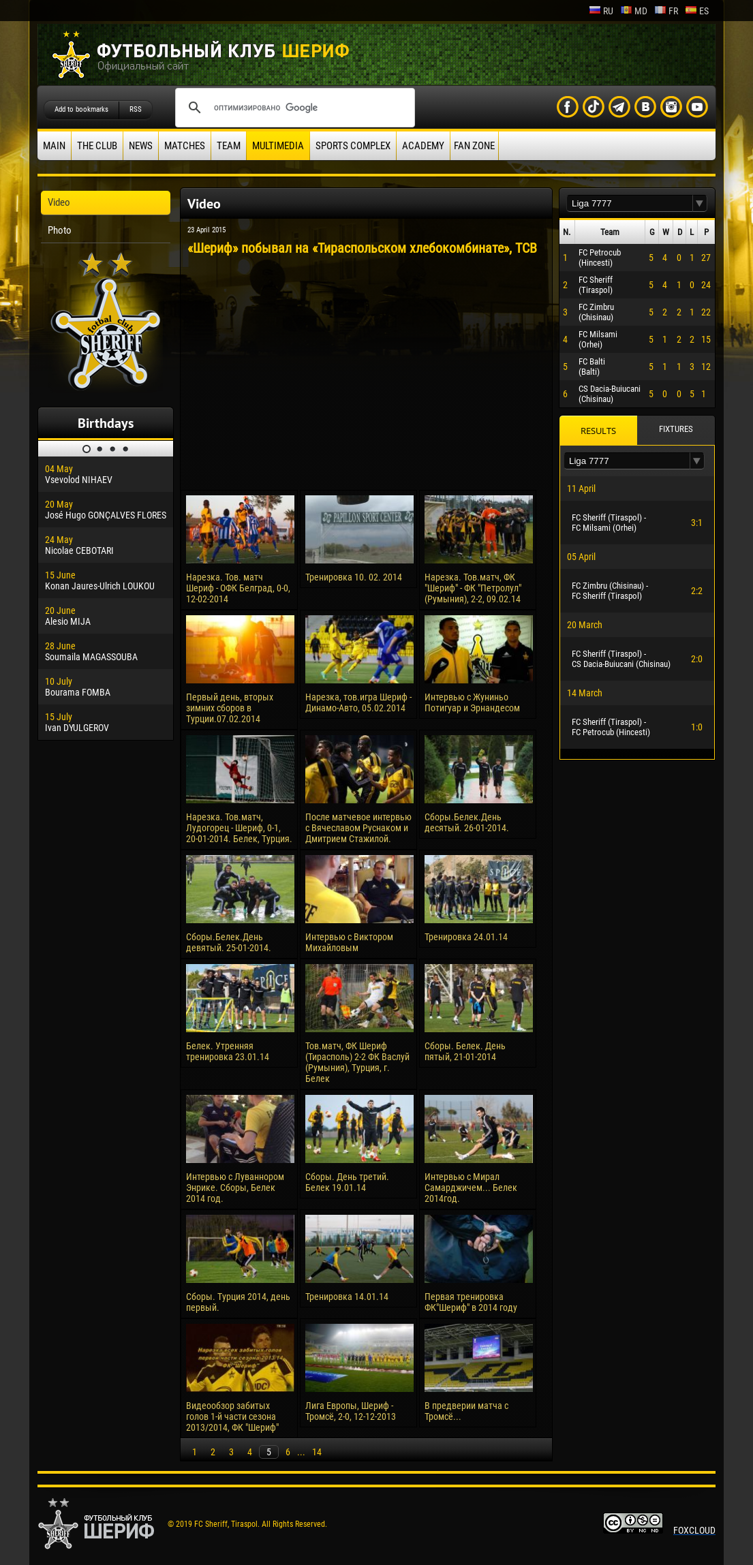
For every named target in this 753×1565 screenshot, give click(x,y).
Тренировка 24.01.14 (466, 936)
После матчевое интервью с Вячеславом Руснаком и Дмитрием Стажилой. (358, 827)
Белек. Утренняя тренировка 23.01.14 (227, 1051)
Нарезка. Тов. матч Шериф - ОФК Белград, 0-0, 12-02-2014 (238, 588)
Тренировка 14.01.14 (346, 1296)
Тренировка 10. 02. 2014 (353, 577)
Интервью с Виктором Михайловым (349, 942)
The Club (97, 146)
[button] (699, 203)
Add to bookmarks (81, 109)
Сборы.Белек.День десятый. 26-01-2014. (467, 822)
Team (229, 146)
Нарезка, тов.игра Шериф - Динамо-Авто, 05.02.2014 (358, 702)
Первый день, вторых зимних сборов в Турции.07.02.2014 (229, 708)
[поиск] (293, 107)
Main (54, 146)
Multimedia (278, 146)
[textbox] (629, 203)
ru (601, 10)
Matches (184, 146)
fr (666, 10)
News (141, 146)
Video (59, 202)
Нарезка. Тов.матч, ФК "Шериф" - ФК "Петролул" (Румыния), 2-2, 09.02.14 (473, 588)
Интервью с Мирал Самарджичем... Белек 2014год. (471, 1187)
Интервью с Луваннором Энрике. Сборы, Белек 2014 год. (235, 1187)
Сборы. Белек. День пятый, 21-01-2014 (465, 1051)
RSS (135, 109)
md (633, 10)
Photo (60, 230)
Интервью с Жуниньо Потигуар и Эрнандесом (472, 702)
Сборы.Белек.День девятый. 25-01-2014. (228, 942)
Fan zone (474, 146)
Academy (423, 146)
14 (317, 1451)
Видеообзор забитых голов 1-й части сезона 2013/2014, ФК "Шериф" (232, 1416)
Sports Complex (353, 146)
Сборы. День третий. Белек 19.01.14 (347, 1182)
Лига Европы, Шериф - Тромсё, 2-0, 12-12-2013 (350, 1411)
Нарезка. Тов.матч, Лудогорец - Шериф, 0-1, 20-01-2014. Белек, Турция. (239, 827)
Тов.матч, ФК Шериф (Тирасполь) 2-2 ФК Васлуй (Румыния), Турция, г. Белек (357, 1062)
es (697, 10)
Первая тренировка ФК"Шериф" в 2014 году (471, 1302)
